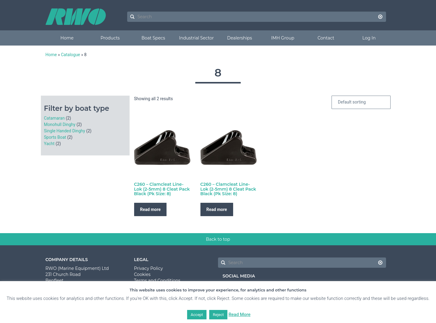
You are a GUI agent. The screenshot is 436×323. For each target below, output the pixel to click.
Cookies (142, 274)
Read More (240, 314)
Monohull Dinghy (59, 124)
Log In (369, 38)
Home (67, 38)
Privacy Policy (148, 268)
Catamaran (54, 118)
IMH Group (282, 38)
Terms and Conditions (157, 280)
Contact (326, 38)
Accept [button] (197, 314)
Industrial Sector (196, 38)
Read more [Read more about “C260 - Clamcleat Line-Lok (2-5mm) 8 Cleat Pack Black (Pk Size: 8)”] (150, 209)
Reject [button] (218, 314)
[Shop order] (361, 102)
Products (110, 38)
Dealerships (239, 38)
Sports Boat (55, 137)
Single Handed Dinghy (64, 130)
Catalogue (70, 54)
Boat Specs (153, 38)
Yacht (49, 143)
